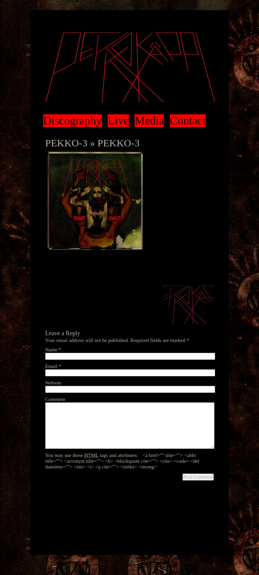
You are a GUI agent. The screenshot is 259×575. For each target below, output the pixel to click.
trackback (104, 269)
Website (53, 382)
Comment (55, 399)
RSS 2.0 (180, 263)
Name (53, 349)
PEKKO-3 (66, 142)
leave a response (70, 269)
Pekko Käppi (129, 67)
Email (53, 366)
